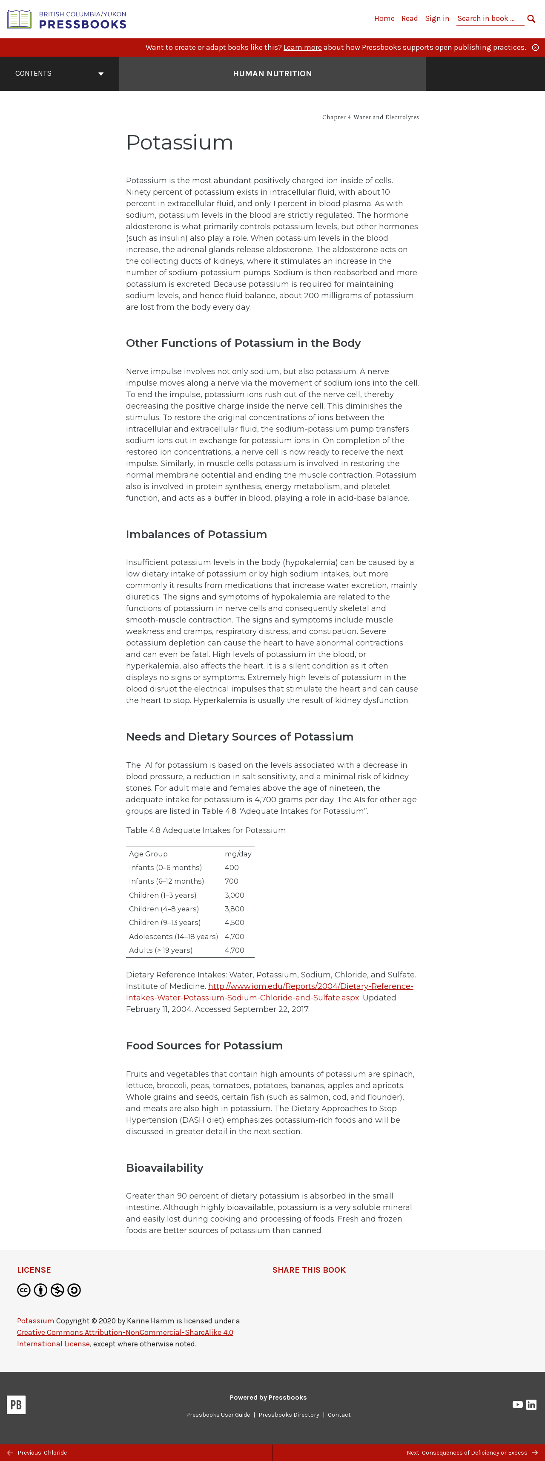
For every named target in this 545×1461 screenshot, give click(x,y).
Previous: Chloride (37, 1452)
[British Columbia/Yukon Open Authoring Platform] (67, 18)
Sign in (437, 18)
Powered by (268, 1397)
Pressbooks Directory (288, 1414)
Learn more (303, 47)
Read (410, 18)
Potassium (35, 1321)
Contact (339, 1414)
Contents (59, 73)
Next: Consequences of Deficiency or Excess (472, 1452)
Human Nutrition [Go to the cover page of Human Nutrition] (272, 73)
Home (384, 18)
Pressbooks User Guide (218, 1414)
